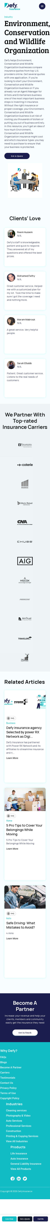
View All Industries (17, 1141)
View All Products (21, 1168)
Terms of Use (8, 1093)
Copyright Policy (9, 1098)
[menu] (42, 6)
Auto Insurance (19, 1158)
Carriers (4, 1072)
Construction (13, 1131)
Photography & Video (18, 1115)
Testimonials (7, 1077)
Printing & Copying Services (22, 1136)
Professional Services (18, 1125)
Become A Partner (10, 1067)
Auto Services (14, 1120)
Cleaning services (16, 1110)
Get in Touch (25, 1032)
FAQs (3, 1057)
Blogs (3, 1062)
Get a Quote (17, 156)
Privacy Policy (8, 1088)
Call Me (41, 1219)
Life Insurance (19, 1153)
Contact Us (6, 1082)
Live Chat (9, 1219)
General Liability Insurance (26, 1163)
